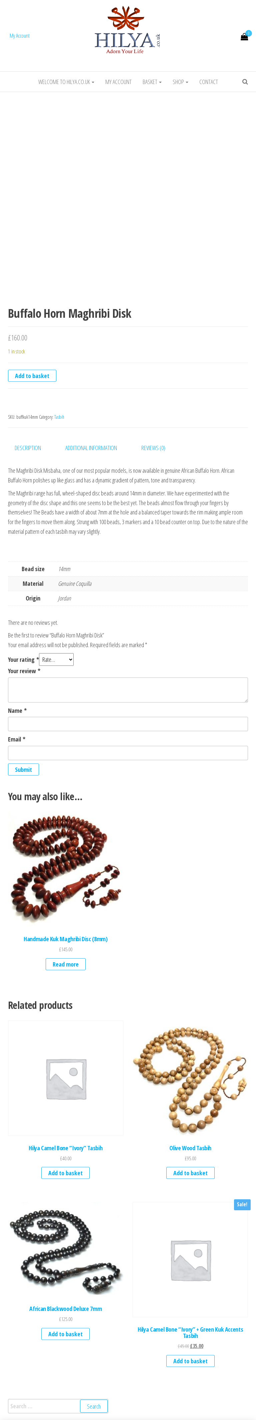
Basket (152, 82)
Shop (180, 82)
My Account (20, 35)
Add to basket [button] (65, 1173)
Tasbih (59, 417)
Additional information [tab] (91, 448)
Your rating (23, 659)
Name (17, 710)
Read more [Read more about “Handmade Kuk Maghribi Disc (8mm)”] (66, 964)
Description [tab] (28, 448)
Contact (208, 82)
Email (16, 739)
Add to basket (32, 376)
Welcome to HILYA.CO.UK (66, 82)
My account (118, 82)
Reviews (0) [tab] (153, 448)
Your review (24, 671)
